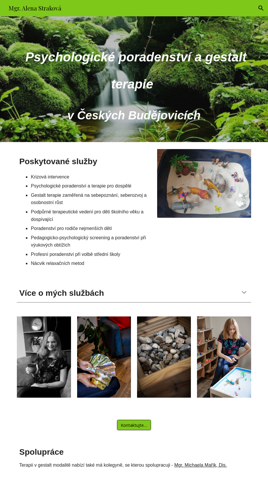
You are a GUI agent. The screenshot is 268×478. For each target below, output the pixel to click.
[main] (134, 79)
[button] (261, 8)
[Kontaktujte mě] (134, 425)
